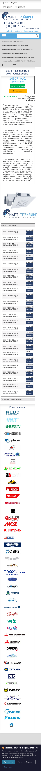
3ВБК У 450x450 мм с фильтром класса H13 (10, 347)
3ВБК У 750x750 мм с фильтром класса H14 (10, 392)
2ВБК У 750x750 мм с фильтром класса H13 (10, 328)
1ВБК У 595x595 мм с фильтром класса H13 (10, 257)
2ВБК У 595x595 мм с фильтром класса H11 (10, 302)
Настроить (8, 767)
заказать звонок (32, 31)
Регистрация (7, 7)
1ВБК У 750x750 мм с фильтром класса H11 (10, 270)
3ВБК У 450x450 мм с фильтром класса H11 (10, 341)
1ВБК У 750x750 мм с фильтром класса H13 (10, 277)
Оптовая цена (17, 91)
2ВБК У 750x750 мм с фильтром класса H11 (10, 321)
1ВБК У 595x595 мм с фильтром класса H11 (10, 251)
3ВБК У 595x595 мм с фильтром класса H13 (10, 366)
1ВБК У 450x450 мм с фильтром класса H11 (10, 232)
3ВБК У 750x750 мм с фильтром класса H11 (10, 379)
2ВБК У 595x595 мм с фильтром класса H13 (10, 309)
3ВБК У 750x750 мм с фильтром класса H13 (10, 385)
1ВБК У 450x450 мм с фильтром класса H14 (10, 245)
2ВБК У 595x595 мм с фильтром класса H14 (10, 315)
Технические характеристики (11, 399)
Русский (5, 3)
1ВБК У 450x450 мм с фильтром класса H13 (10, 238)
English (14, 3)
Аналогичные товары (8, 225)
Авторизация (20, 7)
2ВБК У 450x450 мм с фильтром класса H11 (10, 289)
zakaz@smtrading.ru (14, 31)
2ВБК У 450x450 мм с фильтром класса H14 (10, 296)
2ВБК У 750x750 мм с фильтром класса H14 (10, 334)
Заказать (29, 233)
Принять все (8, 762)
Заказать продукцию (18, 86)
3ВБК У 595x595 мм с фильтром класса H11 (10, 360)
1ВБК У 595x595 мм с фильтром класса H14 (10, 264)
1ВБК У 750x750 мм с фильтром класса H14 (10, 283)
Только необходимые (25, 762)
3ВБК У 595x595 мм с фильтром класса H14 (10, 373)
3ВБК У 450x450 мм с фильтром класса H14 (10, 353)
